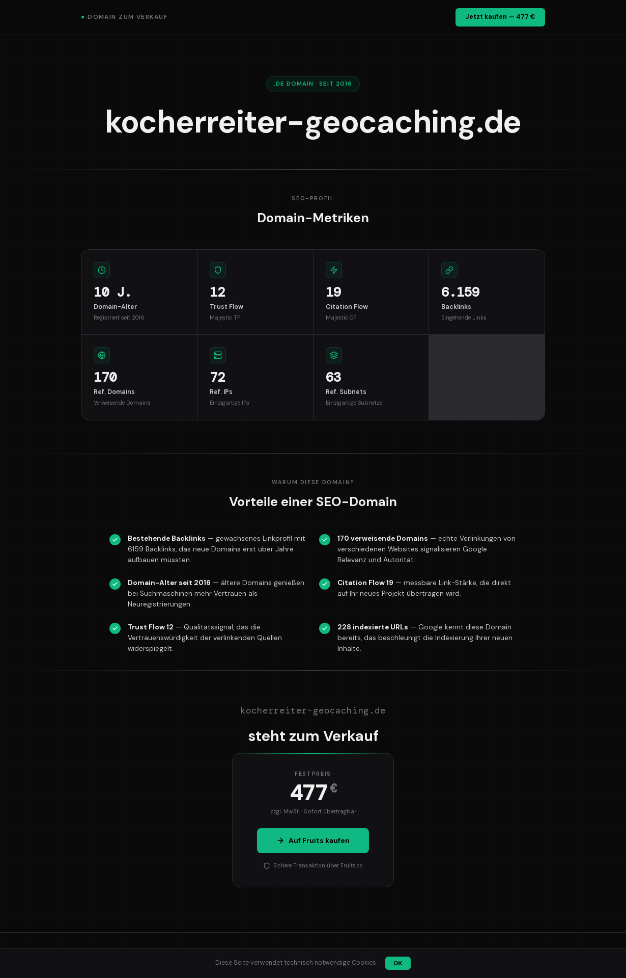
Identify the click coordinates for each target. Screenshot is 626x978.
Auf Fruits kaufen (313, 840)
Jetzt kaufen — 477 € (500, 17)
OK (397, 963)
